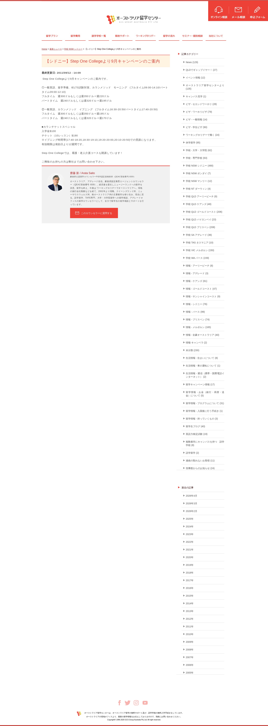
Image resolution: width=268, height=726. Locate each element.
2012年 (189, 618)
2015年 (189, 595)
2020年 (189, 557)
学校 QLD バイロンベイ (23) (201, 219)
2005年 (189, 672)
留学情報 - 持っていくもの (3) (202, 418)
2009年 (189, 642)
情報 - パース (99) (195, 311)
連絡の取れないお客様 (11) (200, 460)
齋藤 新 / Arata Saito (82, 173)
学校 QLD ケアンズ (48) (198, 204)
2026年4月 (191, 495)
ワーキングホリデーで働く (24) (202, 135)
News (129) (192, 62)
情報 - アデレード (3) (197, 273)
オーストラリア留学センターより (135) (205, 87)
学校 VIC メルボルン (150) (200, 250)
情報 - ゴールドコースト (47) (201, 288)
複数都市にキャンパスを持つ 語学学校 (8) (205, 443)
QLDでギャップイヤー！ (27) (201, 70)
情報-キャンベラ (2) (196, 342)
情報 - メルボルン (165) (198, 327)
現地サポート (122, 35)
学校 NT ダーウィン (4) (198, 188)
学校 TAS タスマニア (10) (199, 242)
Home (44, 49)
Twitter (128, 703)
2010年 (189, 634)
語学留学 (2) (192, 452)
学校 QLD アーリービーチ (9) (201, 196)
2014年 (189, 603)
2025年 (189, 518)
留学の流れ (169, 35)
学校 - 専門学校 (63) (196, 158)
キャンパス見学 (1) (196, 96)
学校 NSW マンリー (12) (199, 181)
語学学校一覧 (99, 35)
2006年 (189, 665)
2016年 (189, 588)
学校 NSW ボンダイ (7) (198, 173)
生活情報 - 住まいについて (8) (202, 358)
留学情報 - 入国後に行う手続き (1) (204, 411)
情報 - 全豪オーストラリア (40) (202, 335)
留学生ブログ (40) (195, 426)
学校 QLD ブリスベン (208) (200, 227)
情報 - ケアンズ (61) (196, 281)
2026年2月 (191, 511)
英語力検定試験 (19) (196, 434)
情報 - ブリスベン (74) (198, 319)
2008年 (189, 649)
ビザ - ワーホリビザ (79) (199, 111)
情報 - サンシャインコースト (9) (203, 296)
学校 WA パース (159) (197, 258)
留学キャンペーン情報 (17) (200, 384)
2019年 (189, 565)
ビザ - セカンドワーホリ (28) (201, 104)
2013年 (189, 611)
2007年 (189, 657)
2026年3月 (191, 503)
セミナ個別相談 (192, 35)
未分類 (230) (192, 350)
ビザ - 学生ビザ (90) (196, 127)
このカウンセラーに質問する (96, 213)
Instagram (136, 702)
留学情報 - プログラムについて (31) (205, 403)
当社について (216, 35)
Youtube (145, 702)
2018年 (189, 572)
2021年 (189, 549)
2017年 (189, 580)
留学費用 (75, 35)
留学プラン (52, 35)
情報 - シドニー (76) (196, 304)
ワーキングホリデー (145, 35)
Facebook (119, 702)
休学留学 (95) (193, 142)
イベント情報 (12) (195, 77)
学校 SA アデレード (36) (199, 235)
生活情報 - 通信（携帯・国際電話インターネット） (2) (205, 375)
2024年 (189, 526)
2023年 (189, 534)
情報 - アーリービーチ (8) (199, 265)
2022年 (189, 542)
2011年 (189, 626)
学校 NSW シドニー (73, 49)
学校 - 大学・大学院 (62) (199, 150)
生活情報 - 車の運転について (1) (203, 365)
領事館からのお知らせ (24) (200, 468)
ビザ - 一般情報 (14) (196, 119)
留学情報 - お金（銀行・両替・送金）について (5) (205, 394)
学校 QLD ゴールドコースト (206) (204, 211)
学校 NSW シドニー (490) (199, 165)
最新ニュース (56, 49)
